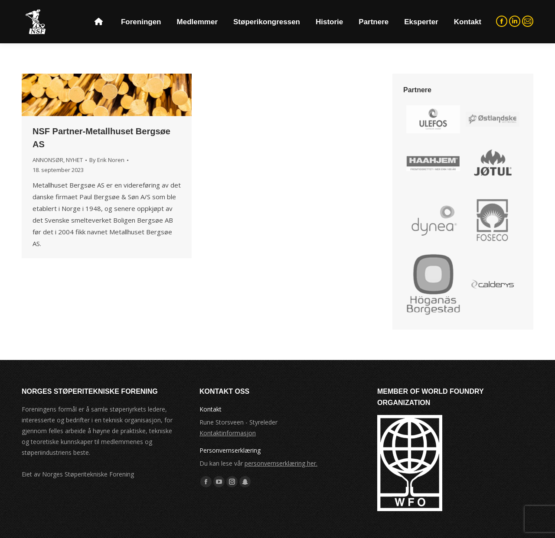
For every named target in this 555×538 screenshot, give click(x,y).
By (106, 160)
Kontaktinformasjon (227, 433)
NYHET (74, 160)
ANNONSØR (48, 160)
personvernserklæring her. (281, 463)
